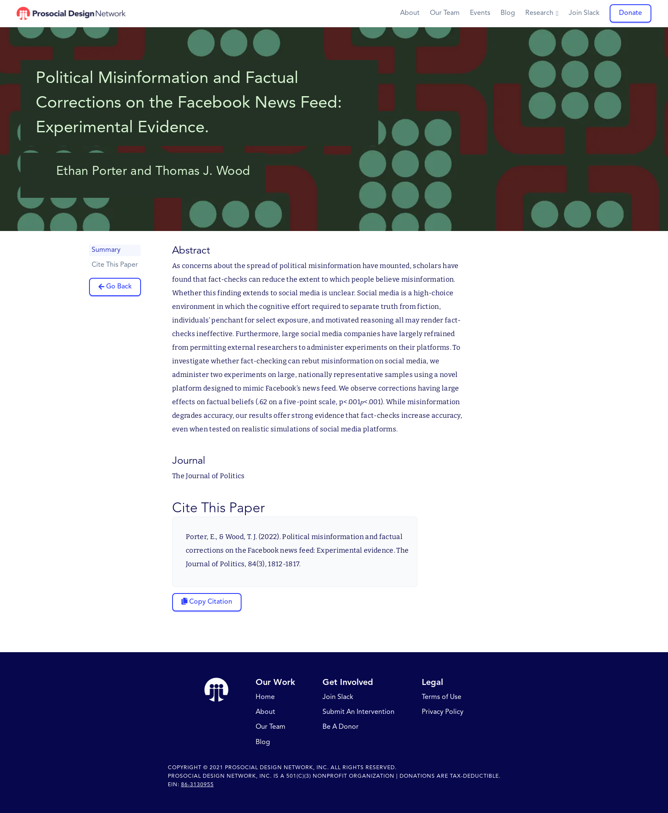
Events (480, 13)
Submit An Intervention (358, 712)
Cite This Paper (115, 265)
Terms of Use (441, 697)
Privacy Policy (443, 712)
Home (265, 697)
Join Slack (584, 13)
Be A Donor (340, 727)
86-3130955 (197, 784)
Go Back (119, 286)
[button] (542, 13)
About (410, 13)
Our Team (445, 13)
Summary (106, 250)
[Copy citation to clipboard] (207, 602)
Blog (508, 13)
